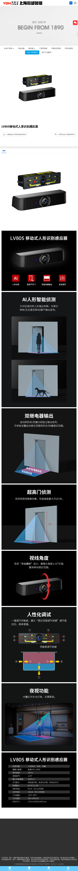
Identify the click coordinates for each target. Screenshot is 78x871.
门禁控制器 (43, 48)
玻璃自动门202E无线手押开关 (16, 134)
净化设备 (21, 48)
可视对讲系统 (56, 48)
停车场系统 (69, 48)
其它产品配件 (46, 52)
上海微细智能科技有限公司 (22, 864)
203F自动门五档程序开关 (67, 134)
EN (71, 3)
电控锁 (31, 48)
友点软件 (61, 864)
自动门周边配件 (32, 52)
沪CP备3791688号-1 (44, 864)
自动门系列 (9, 48)
